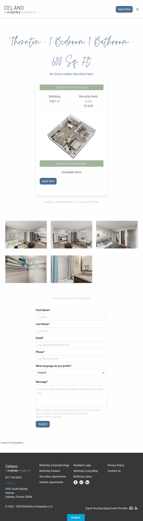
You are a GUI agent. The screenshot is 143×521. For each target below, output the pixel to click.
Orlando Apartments (51, 482)
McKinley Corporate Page (54, 465)
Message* (42, 381)
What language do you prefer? (53, 366)
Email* (40, 338)
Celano (14, 7)
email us (10, 483)
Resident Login (82, 465)
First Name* (43, 310)
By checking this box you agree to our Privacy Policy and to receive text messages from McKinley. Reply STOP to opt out (67, 413)
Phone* (40, 352)
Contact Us (114, 471)
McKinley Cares (83, 476)
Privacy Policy (116, 465)
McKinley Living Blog (86, 471)
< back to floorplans (11, 442)
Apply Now (124, 9)
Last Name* (43, 324)
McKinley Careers (49, 471)
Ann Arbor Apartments (52, 476)
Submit (43, 424)
